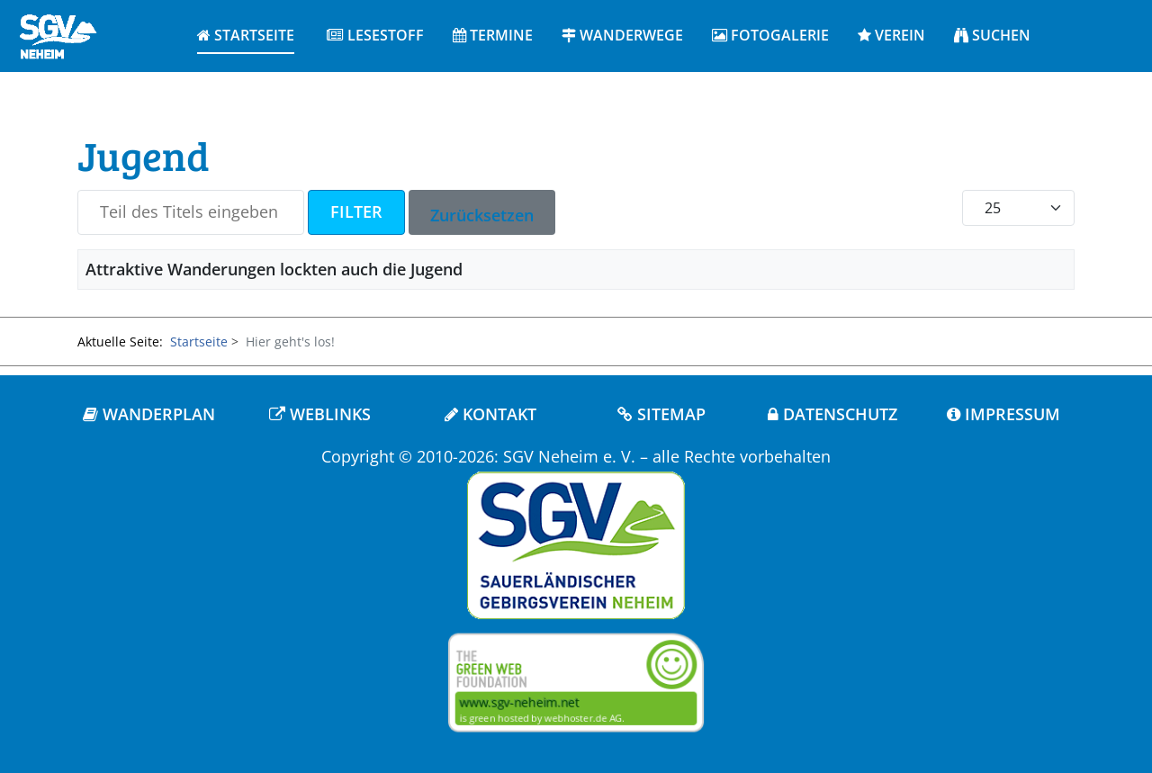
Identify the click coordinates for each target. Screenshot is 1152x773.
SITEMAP (661, 414)
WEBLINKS (320, 414)
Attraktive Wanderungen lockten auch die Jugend (274, 269)
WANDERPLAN (149, 414)
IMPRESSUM (1003, 414)
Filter (356, 211)
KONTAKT (490, 414)
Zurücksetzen (482, 215)
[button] (375, 36)
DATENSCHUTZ (832, 414)
